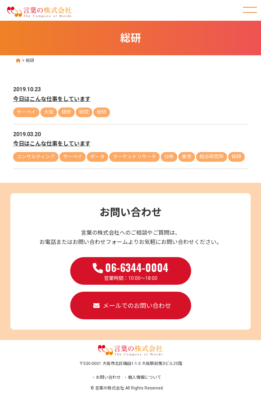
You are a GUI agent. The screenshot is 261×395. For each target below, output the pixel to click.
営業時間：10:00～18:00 (130, 270)
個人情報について (144, 377)
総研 (101, 112)
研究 (84, 112)
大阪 (49, 112)
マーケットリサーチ (134, 156)
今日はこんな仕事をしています (52, 99)
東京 (187, 156)
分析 (169, 156)
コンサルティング (36, 156)
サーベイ (26, 112)
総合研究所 (211, 156)
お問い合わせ (108, 377)
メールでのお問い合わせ (137, 305)
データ (97, 156)
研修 (66, 112)
